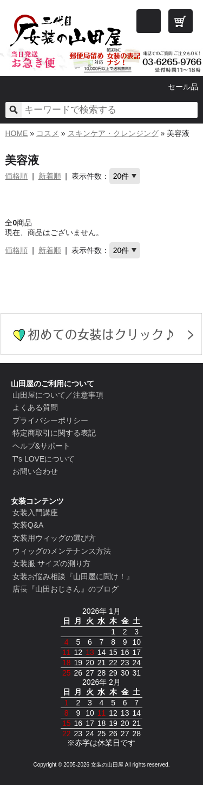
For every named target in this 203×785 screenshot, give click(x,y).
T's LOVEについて (43, 459)
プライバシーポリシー (50, 420)
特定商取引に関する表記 (54, 433)
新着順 (49, 176)
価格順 (16, 176)
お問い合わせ (35, 471)
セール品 (183, 86)
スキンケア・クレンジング (113, 133)
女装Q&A (28, 525)
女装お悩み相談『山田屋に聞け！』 (73, 576)
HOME (16, 133)
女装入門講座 (35, 512)
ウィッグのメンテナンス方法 (61, 551)
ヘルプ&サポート (41, 446)
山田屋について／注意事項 (57, 395)
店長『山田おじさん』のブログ (65, 589)
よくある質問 (35, 407)
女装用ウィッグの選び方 (54, 538)
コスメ (47, 133)
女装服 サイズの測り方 (51, 563)
